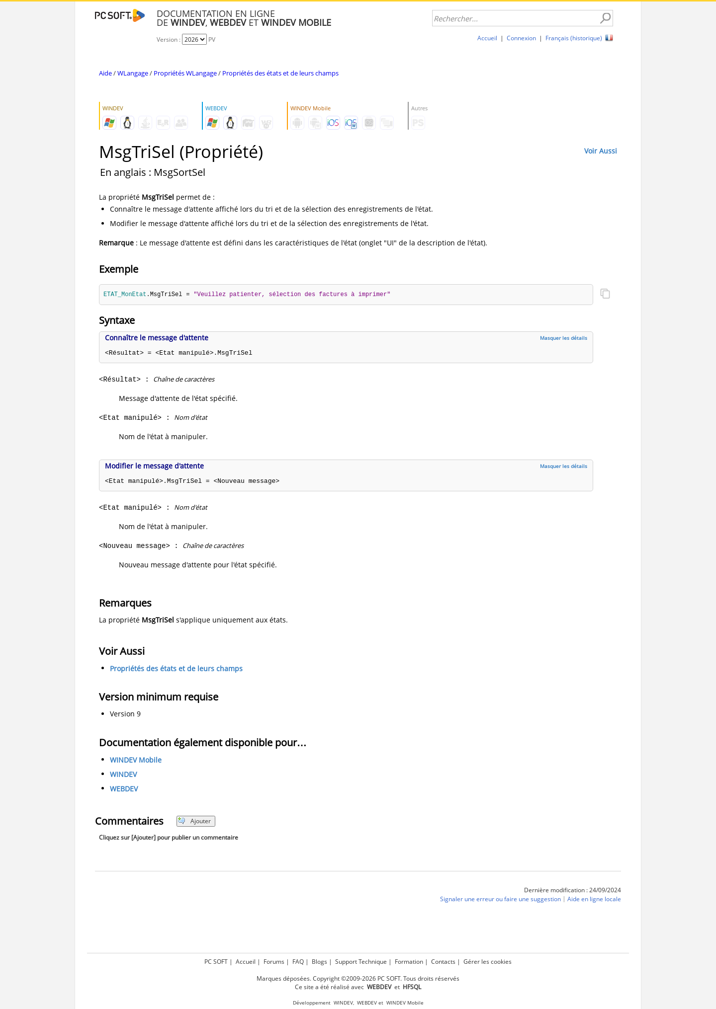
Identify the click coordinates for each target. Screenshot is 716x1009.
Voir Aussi (600, 150)
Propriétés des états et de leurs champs (280, 73)
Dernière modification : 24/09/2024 (572, 890)
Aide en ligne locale (594, 899)
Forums (274, 961)
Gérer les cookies (487, 961)
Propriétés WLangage (185, 73)
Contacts (443, 961)
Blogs (319, 961)
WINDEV (123, 774)
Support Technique (361, 961)
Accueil (487, 38)
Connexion (521, 38)
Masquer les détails (563, 338)
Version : (169, 39)
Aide (105, 73)
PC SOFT (216, 961)
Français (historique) (573, 38)
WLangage (132, 73)
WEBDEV (124, 789)
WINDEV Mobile (136, 760)
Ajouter (194, 821)
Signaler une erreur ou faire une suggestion (500, 899)
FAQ (298, 961)
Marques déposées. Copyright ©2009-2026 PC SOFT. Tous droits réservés (358, 978)
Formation (409, 961)
